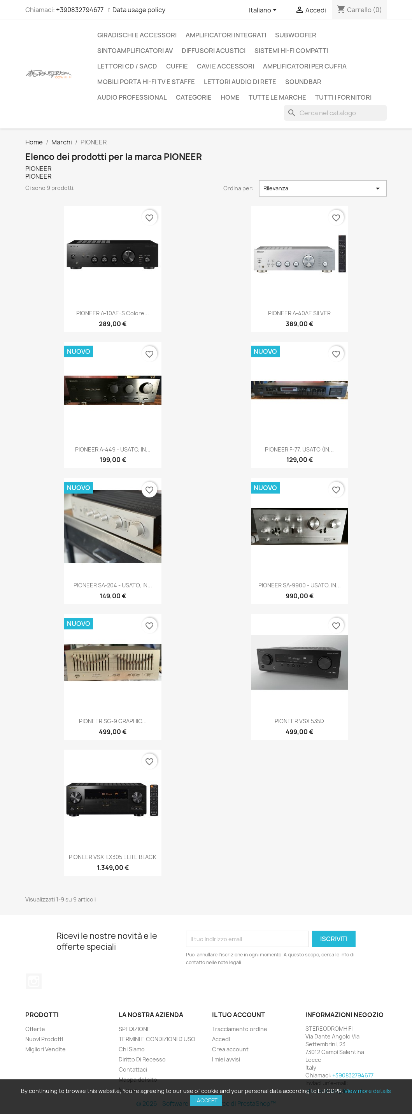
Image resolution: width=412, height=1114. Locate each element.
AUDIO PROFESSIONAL (132, 97)
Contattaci (133, 1069)
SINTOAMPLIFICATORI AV (135, 50)
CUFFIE (177, 66)
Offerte (35, 1029)
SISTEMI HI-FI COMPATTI (291, 50)
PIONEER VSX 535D (299, 721)
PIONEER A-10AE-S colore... (112, 313)
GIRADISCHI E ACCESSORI (137, 35)
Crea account (230, 1049)
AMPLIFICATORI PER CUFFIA (305, 66)
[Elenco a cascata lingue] (264, 10)
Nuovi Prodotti (44, 1039)
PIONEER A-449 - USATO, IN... (113, 449)
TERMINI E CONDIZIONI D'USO (157, 1039)
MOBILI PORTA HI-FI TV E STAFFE (146, 81)
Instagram (34, 981)
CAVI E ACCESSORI (225, 66)
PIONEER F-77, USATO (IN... (299, 449)
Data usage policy (138, 9)
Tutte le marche (277, 97)
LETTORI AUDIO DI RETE (240, 81)
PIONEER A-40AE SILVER (299, 313)
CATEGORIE (194, 97)
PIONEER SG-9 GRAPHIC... (113, 721)
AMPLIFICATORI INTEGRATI (226, 35)
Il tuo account (238, 1014)
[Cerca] (335, 113)
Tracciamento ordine (239, 1029)
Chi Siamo (132, 1049)
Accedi (221, 1039)
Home (230, 97)
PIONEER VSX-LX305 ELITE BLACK (112, 857)
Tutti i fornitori (343, 97)
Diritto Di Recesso (142, 1059)
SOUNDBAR (303, 81)
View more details (367, 1091)
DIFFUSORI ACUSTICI (213, 50)
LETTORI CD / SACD (127, 66)
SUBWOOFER (295, 35)
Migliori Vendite (45, 1049)
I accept (206, 1100)
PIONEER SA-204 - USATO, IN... (113, 585)
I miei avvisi (226, 1059)
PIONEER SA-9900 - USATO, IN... (299, 585)
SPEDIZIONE (135, 1029)
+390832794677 (79, 9)
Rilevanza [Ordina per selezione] (323, 188)
